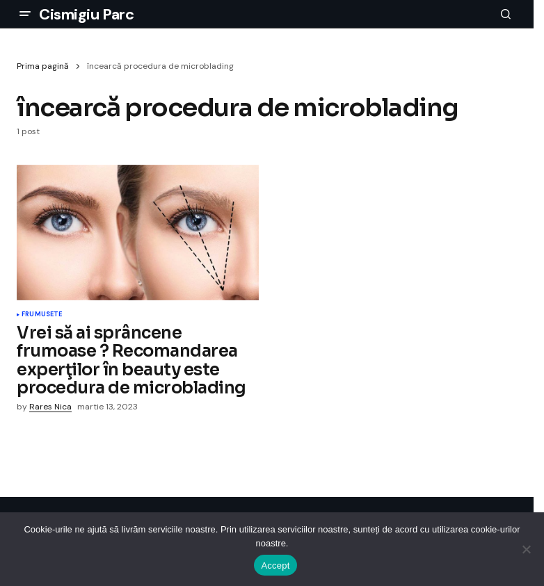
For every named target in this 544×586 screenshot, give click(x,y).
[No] (527, 549)
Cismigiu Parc (86, 14)
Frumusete (42, 314)
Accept (275, 565)
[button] (25, 14)
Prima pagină (43, 66)
